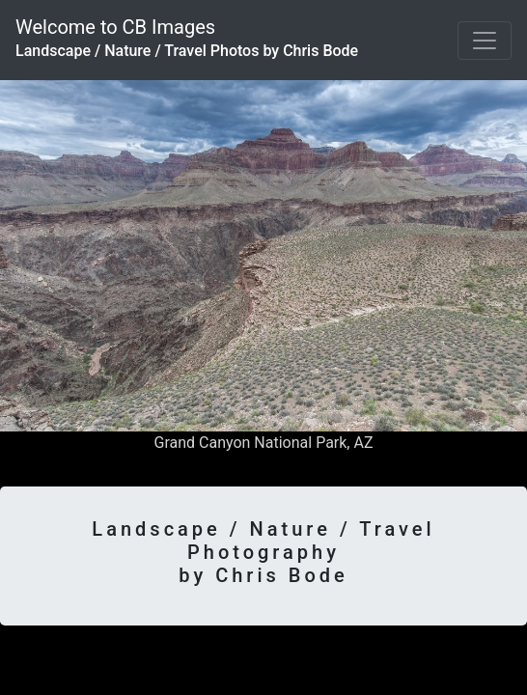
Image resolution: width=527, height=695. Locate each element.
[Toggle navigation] (485, 40)
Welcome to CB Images (186, 37)
